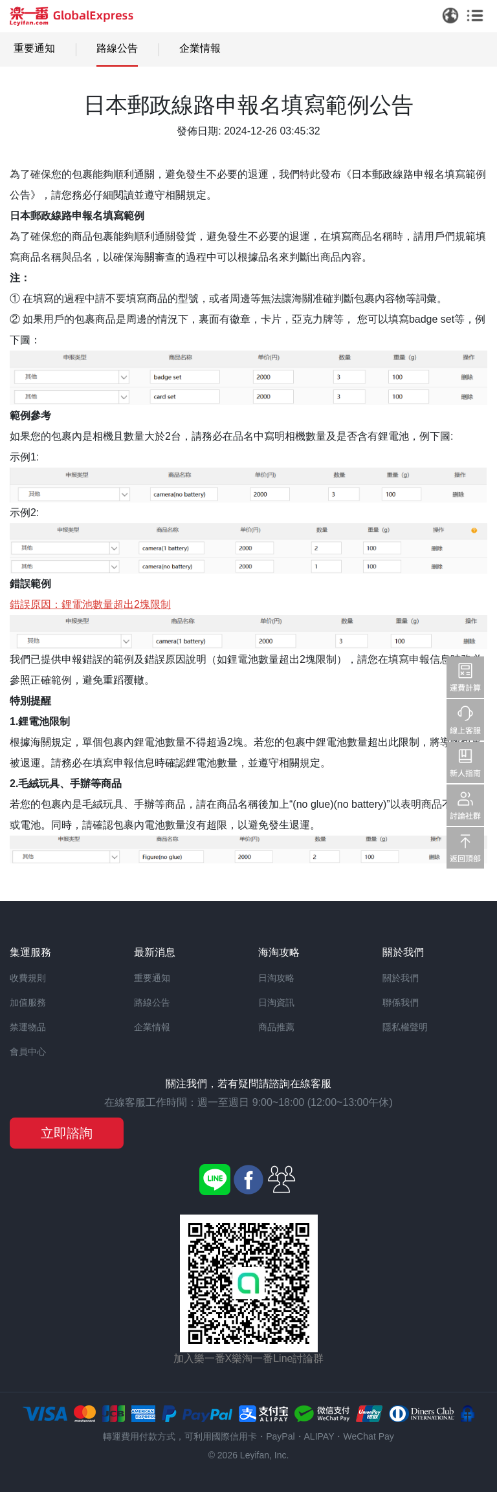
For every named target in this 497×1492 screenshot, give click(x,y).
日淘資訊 (276, 1002)
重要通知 (34, 48)
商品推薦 (276, 1027)
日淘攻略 (276, 978)
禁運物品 (28, 1027)
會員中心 (28, 1051)
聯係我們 (400, 1002)
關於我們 (400, 978)
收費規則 (28, 978)
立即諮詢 (67, 1133)
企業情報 (200, 48)
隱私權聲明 (405, 1027)
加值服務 (28, 1002)
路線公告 (117, 48)
